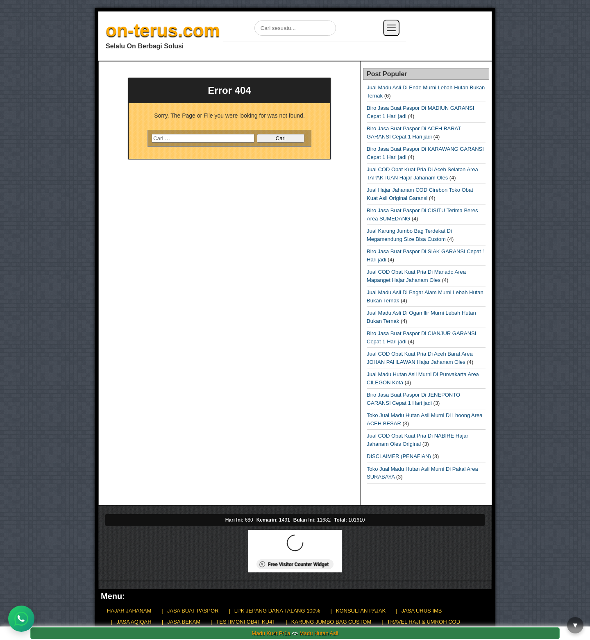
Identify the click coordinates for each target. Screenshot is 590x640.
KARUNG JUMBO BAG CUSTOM (331, 622)
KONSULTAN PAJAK (361, 611)
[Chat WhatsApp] (21, 619)
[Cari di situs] (295, 28)
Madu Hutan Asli (319, 633)
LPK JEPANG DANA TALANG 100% (277, 611)
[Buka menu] (391, 28)
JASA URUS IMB (422, 611)
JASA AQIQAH (133, 622)
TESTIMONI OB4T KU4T (245, 622)
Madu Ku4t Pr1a (271, 633)
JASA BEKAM (183, 622)
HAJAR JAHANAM (129, 611)
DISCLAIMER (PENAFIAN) (399, 456)
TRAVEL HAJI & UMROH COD (423, 622)
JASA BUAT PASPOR (193, 611)
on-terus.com (163, 30)
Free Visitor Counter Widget (293, 564)
